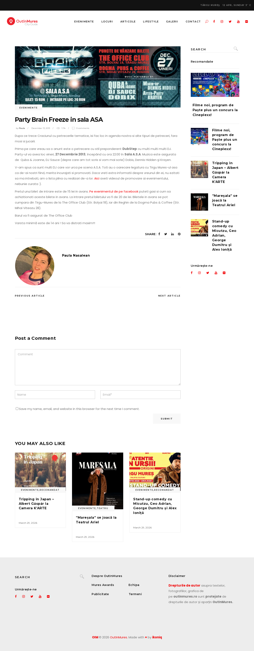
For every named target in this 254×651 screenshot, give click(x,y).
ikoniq (157, 637)
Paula (22, 128)
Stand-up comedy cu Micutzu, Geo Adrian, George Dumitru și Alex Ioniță (224, 235)
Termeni (135, 594)
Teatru (102, 508)
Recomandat (50, 490)
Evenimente (28, 107)
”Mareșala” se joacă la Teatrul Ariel (224, 200)
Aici (96, 178)
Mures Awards (103, 585)
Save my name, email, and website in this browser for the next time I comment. (79, 409)
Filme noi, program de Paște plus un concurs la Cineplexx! (215, 110)
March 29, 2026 (28, 522)
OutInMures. (119, 637)
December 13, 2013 (40, 128)
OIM (95, 637)
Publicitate (100, 594)
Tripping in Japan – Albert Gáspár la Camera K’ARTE (36, 503)
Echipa (134, 585)
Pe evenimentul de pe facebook (113, 191)
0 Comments (82, 128)
